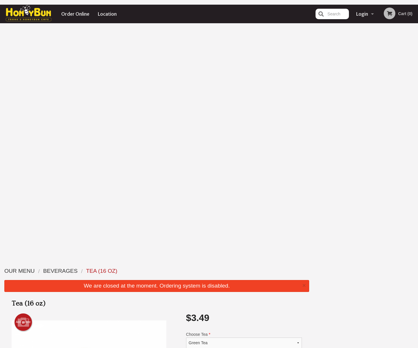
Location (107, 14)
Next (414, 82)
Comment (244, 133)
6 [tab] (388, 120)
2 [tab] (353, 120)
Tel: (301, 285)
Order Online (75, 14)
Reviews (244, 270)
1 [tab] (344, 120)
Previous (318, 82)
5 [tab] (379, 120)
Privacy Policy (249, 285)
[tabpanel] (366, 82)
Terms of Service (219, 344)
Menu (194, 270)
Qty (203, 156)
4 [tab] (370, 120)
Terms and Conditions (255, 278)
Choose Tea (244, 110)
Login (362, 14)
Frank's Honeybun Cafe (97, 263)
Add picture (23, 92)
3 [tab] (362, 120)
